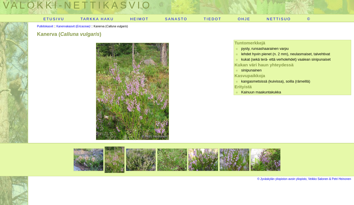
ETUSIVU (53, 19)
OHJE (244, 19)
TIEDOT (212, 19)
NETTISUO (279, 19)
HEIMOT (139, 19)
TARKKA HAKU (97, 19)
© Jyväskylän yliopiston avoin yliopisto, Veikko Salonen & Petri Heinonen (304, 179)
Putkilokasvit (45, 26)
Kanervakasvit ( (73, 26)
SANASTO (176, 19)
